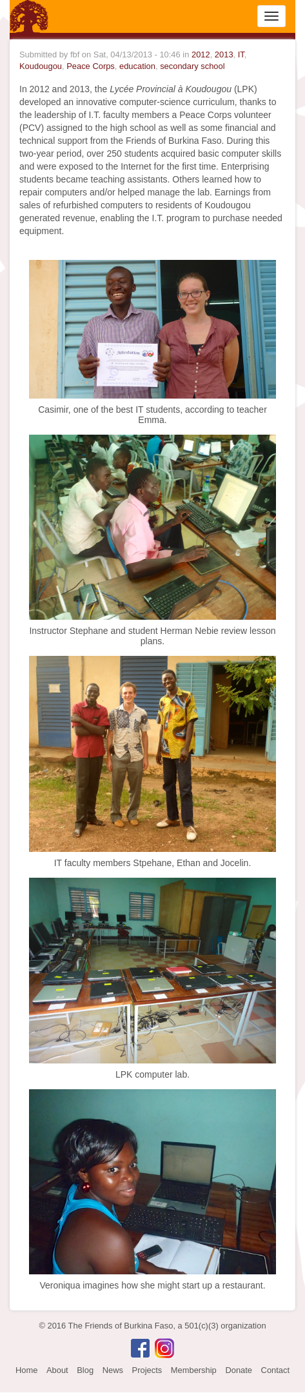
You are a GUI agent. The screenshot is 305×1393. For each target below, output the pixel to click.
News (113, 1370)
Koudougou (40, 66)
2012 (201, 54)
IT (241, 54)
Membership (194, 1370)
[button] (152, 328)
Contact (275, 1370)
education (137, 66)
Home (26, 1370)
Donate (238, 1370)
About (57, 1370)
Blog (85, 1370)
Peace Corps (90, 66)
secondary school (192, 66)
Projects (147, 1370)
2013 (224, 54)
